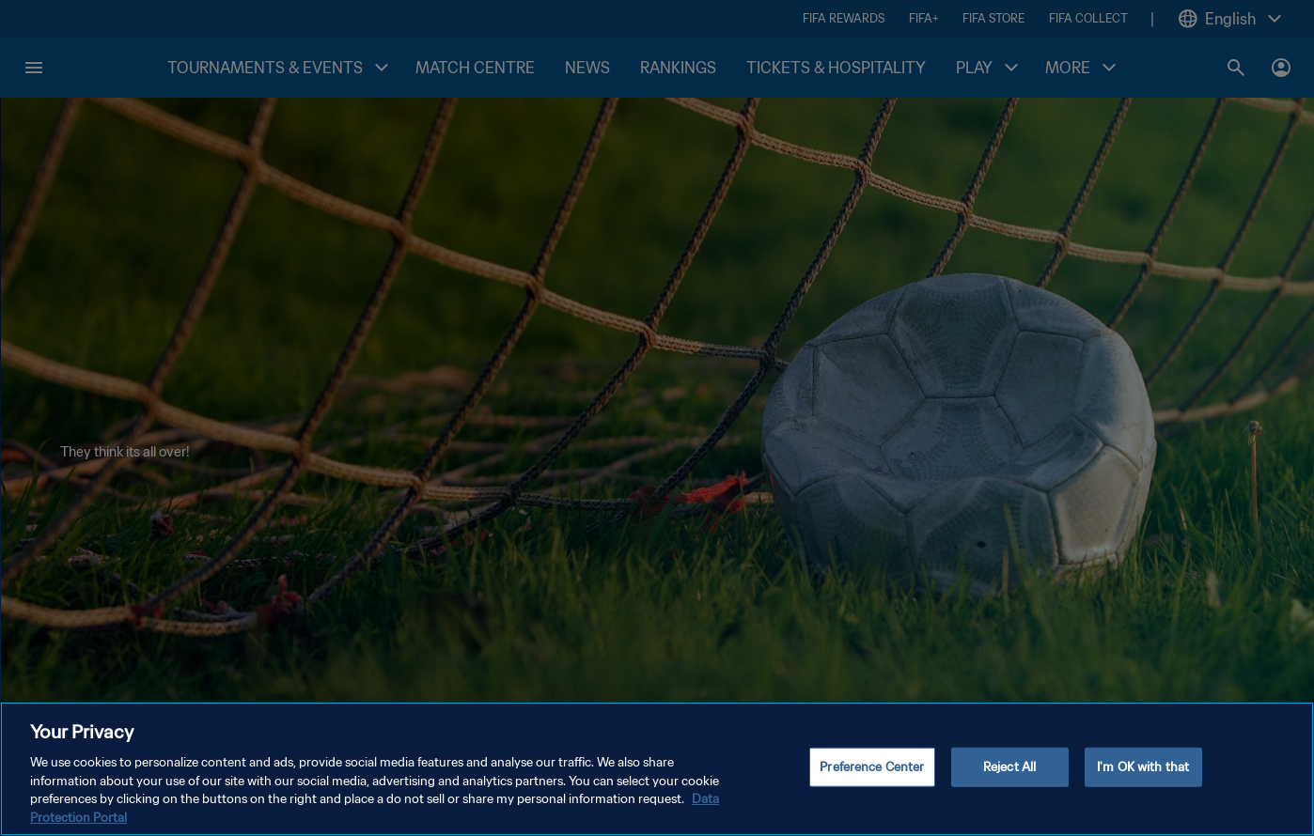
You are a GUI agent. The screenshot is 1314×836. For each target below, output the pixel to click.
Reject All (1009, 777)
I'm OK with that (1143, 777)
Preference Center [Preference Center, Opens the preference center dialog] (872, 777)
